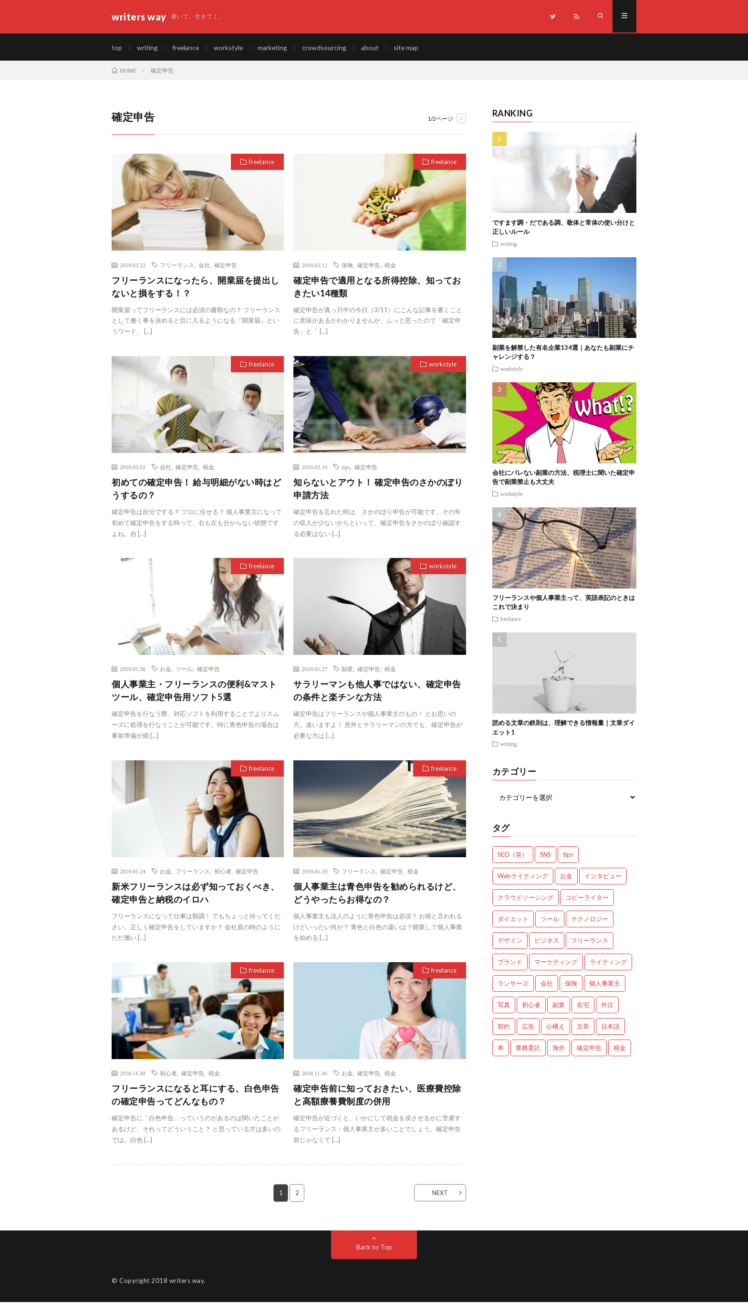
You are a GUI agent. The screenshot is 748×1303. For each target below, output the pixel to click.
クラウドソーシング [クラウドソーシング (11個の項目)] (525, 899)
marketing (275, 47)
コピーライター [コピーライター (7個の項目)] (587, 899)
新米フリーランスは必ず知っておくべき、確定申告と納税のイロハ (196, 894)
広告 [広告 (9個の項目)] (528, 1027)
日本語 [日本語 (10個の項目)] (610, 1027)
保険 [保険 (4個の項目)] (571, 984)
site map (409, 47)
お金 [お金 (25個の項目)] (566, 877)
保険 (347, 266)
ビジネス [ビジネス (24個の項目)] (546, 942)
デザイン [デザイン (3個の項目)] (510, 942)
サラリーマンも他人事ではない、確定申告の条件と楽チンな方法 (377, 692)
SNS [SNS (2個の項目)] (545, 856)
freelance (187, 47)
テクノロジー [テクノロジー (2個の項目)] (589, 920)
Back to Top (374, 1248)
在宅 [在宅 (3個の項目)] (583, 1006)
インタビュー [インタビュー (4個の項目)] (603, 877)
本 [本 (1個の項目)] (501, 1049)
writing (147, 47)
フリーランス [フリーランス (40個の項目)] (589, 942)
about (373, 47)
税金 (390, 266)
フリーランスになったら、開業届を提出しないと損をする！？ (196, 287)
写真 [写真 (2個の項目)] (504, 1006)
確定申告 (225, 266)
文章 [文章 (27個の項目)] (583, 1027)
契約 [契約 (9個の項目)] (504, 1027)
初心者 (222, 872)
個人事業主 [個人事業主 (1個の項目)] (604, 984)
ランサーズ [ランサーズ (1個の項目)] (513, 984)
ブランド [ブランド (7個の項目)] (510, 963)
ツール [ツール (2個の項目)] (549, 920)
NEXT (439, 1194)
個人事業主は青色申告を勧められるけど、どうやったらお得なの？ (377, 894)
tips (346, 468)
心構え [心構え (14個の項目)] (555, 1027)
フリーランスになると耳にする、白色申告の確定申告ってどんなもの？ (196, 1096)
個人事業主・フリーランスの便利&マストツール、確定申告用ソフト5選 (194, 692)
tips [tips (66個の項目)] (568, 856)
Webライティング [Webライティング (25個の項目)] (523, 877)
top (117, 47)
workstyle (230, 47)
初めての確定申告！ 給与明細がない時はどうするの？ (196, 490)
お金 (165, 670)
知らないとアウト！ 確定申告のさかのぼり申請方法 (378, 490)
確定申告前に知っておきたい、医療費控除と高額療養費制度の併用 (377, 1096)
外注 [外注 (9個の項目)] (607, 1006)
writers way (186, 1281)
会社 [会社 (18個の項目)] (546, 984)
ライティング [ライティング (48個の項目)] (608, 963)
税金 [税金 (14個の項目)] (619, 1049)
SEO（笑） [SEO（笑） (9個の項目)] (513, 856)
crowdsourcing (327, 47)
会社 (204, 266)
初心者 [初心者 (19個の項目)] (531, 1006)
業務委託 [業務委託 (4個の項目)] (528, 1049)
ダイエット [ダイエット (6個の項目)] (513, 920)
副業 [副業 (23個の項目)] (558, 1006)
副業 (347, 670)
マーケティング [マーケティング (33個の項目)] (556, 963)
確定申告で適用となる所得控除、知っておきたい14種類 (377, 287)
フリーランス (177, 266)
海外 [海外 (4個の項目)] (558, 1049)
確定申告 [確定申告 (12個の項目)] (589, 1049)
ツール (184, 670)
